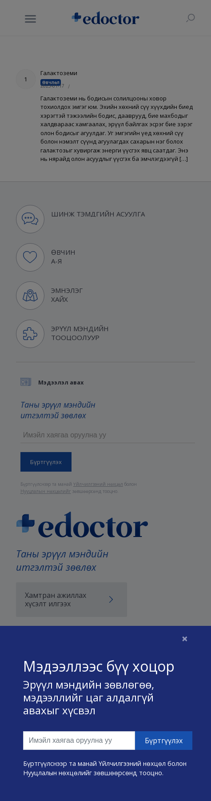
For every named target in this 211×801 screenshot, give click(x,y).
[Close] (185, 638)
